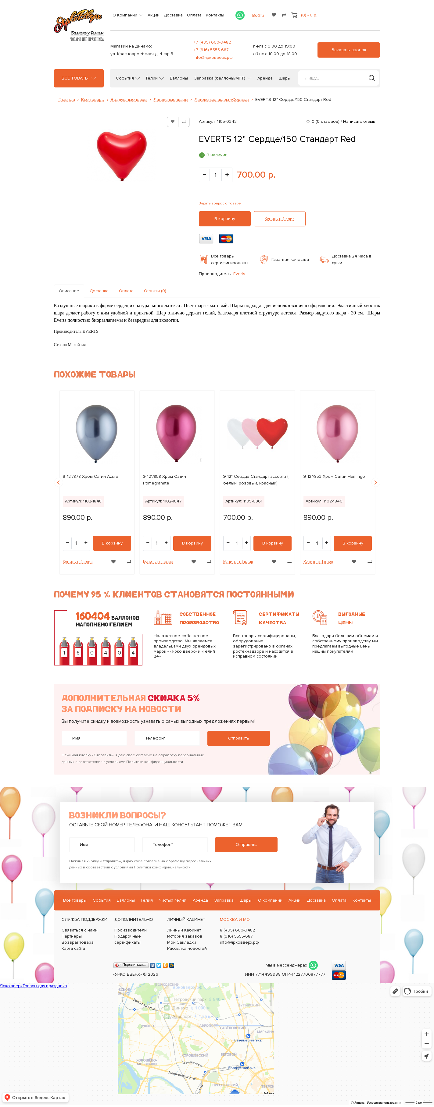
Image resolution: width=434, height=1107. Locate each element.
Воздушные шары (129, 99)
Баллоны (179, 78)
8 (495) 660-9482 (237, 930)
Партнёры (72, 936)
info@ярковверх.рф (213, 57)
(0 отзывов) (327, 121)
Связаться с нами (80, 930)
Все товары (75, 78)
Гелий (152, 78)
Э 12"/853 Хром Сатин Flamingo (334, 476)
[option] (97, 482)
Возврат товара (78, 942)
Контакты (215, 15)
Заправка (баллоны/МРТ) (219, 78)
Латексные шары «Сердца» (221, 99)
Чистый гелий (172, 900)
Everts (239, 273)
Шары (285, 78)
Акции (154, 15)
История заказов (184, 936)
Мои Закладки (181, 942)
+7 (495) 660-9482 (212, 42)
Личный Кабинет (184, 930)
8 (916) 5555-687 (236, 936)
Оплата (194, 15)
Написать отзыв (359, 121)
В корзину (224, 218)
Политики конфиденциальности (154, 762)
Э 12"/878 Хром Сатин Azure (90, 476)
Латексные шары (170, 99)
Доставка (173, 15)
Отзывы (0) (155, 290)
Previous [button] (58, 482)
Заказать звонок (349, 49)
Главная (67, 99)
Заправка (224, 900)
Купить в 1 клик (280, 218)
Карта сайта (73, 948)
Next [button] (375, 482)
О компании (270, 900)
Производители (130, 930)
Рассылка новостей (187, 948)
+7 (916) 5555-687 (211, 49)
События (125, 78)
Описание (69, 290)
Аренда (265, 78)
